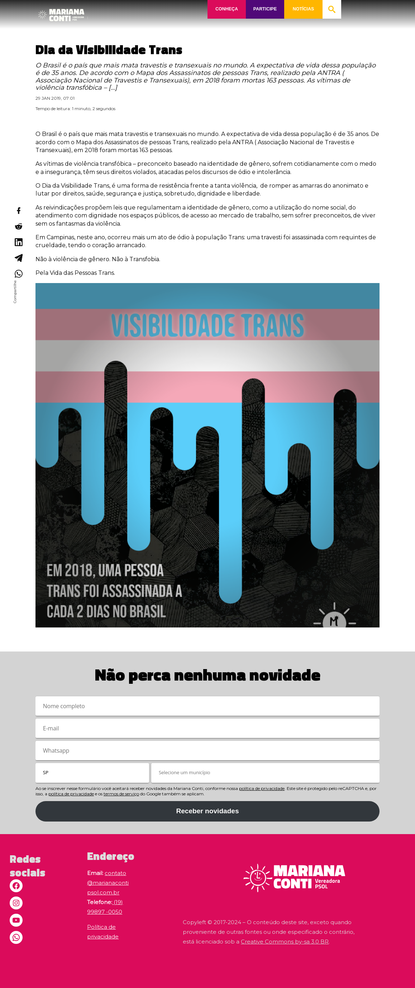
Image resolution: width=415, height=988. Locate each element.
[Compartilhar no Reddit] (18, 226)
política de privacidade (262, 788)
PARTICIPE (264, 9)
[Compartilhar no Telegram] (18, 258)
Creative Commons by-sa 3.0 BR (285, 941)
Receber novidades (207, 811)
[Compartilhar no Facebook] (18, 210)
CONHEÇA (227, 9)
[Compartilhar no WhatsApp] (18, 273)
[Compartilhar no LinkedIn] (18, 242)
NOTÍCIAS (303, 9)
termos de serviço (121, 793)
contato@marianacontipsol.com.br (108, 883)
